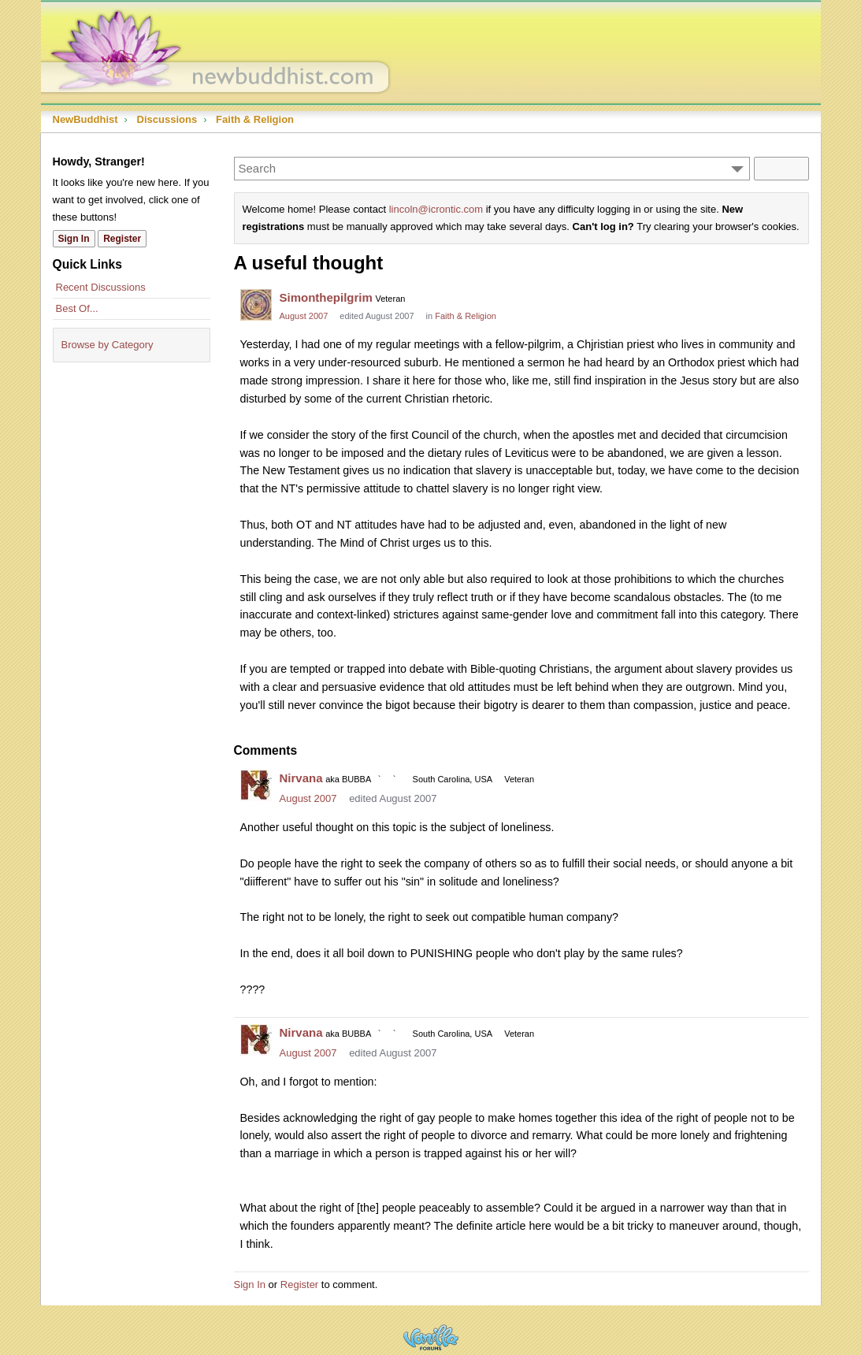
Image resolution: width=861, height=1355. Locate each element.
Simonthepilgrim (326, 297)
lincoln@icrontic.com (436, 209)
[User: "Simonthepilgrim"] (256, 305)
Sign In (249, 1284)
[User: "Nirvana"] (256, 785)
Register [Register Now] (122, 238)
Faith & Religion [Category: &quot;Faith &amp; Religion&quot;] (465, 316)
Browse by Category (107, 345)
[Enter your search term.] (492, 168)
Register (299, 1284)
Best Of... (77, 308)
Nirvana (301, 778)
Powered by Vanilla (430, 1337)
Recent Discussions (101, 287)
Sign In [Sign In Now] (74, 238)
